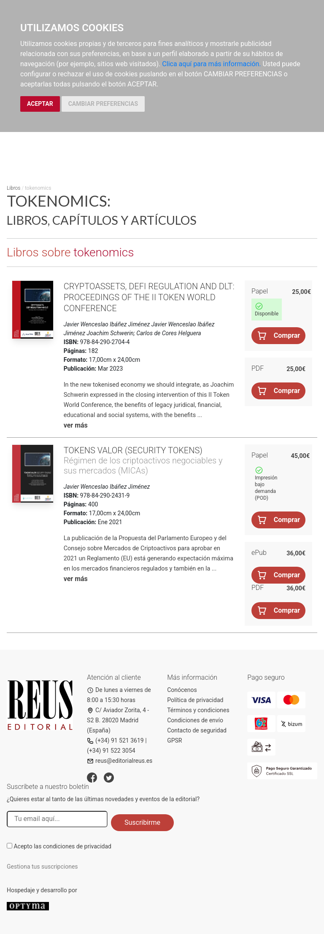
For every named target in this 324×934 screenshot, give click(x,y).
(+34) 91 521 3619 (115, 740)
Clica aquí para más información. (211, 64)
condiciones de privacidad (77, 846)
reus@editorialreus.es (119, 760)
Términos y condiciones (198, 710)
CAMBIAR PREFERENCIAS (103, 103)
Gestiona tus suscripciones (42, 866)
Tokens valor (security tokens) (133, 450)
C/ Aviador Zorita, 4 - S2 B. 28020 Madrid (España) (118, 720)
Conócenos (182, 689)
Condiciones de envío (195, 720)
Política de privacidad (195, 700)
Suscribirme (142, 822)
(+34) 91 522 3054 (111, 750)
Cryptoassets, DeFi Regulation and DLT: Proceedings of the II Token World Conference (149, 297)
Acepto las (62, 846)
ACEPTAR (40, 103)
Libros (13, 188)
